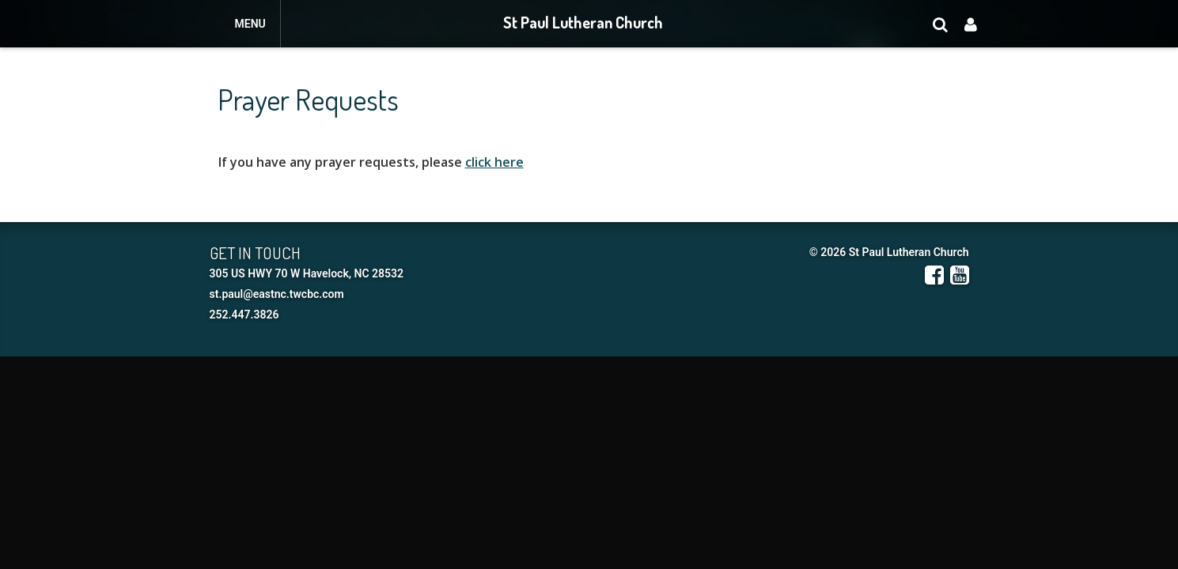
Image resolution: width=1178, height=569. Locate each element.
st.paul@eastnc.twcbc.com (277, 294)
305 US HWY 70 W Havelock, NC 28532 (307, 273)
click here (494, 162)
